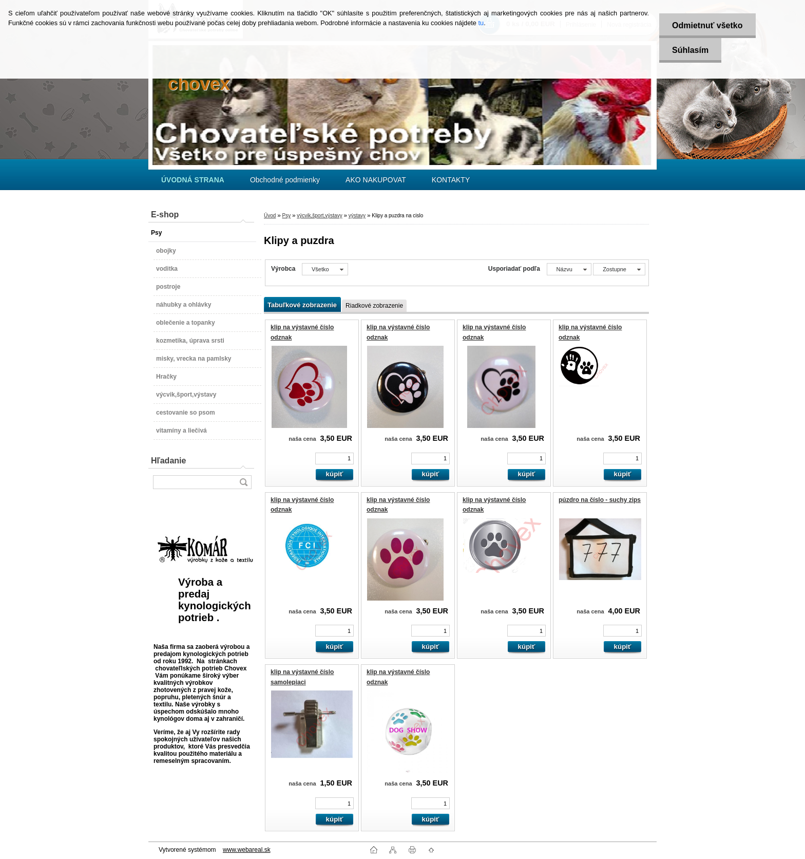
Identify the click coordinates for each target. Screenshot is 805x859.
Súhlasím (690, 50)
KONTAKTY (451, 180)
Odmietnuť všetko (707, 25)
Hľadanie (168, 460)
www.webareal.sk (247, 849)
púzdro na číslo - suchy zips (600, 499)
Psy (286, 215)
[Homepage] (192, 180)
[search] (243, 482)
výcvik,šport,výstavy (319, 215)
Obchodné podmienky (285, 180)
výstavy (357, 215)
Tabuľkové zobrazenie (302, 305)
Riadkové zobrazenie (374, 305)
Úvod (270, 215)
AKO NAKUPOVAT (376, 180)
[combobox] (569, 269)
